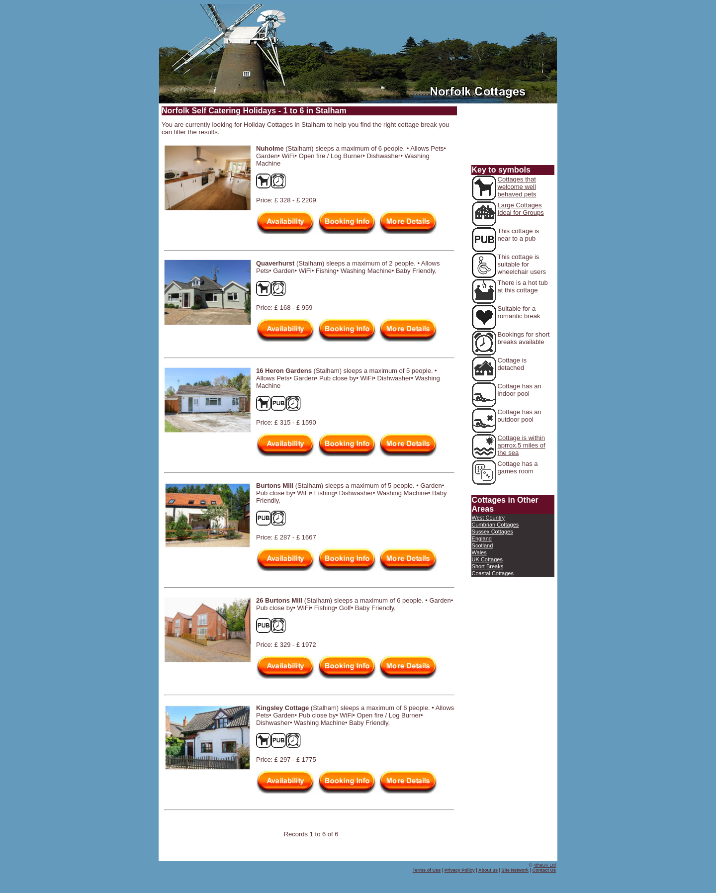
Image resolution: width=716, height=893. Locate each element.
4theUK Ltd (545, 865)
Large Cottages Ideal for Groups (521, 208)
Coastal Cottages (493, 573)
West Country (488, 518)
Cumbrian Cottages (495, 525)
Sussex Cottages (492, 532)
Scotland (482, 545)
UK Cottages (487, 559)
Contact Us (544, 870)
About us (488, 870)
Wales (479, 552)
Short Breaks (488, 566)
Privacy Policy (460, 870)
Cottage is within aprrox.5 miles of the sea (521, 445)
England (482, 538)
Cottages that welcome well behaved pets (517, 187)
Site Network (515, 870)
